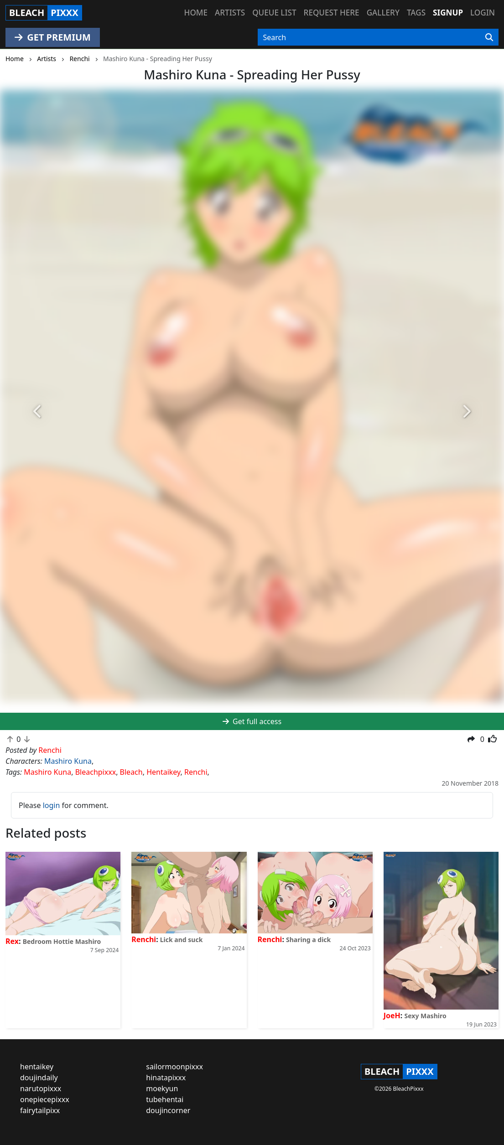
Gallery (383, 12)
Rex (12, 941)
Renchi (196, 772)
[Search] (489, 37)
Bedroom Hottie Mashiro (62, 941)
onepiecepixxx (44, 1099)
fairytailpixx (40, 1110)
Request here (331, 12)
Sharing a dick (308, 939)
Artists (230, 12)
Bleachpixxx (95, 772)
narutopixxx (40, 1088)
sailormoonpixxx (174, 1067)
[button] (38, 412)
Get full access (252, 721)
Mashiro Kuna (68, 761)
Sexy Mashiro (426, 1015)
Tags (416, 12)
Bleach (131, 772)
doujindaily (39, 1077)
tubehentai (164, 1099)
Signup (448, 12)
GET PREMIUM (53, 37)
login (51, 805)
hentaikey (36, 1067)
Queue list (274, 12)
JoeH (392, 1015)
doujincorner (168, 1110)
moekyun (162, 1088)
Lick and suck (181, 939)
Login (482, 12)
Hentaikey (163, 772)
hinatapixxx (166, 1077)
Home (196, 12)
